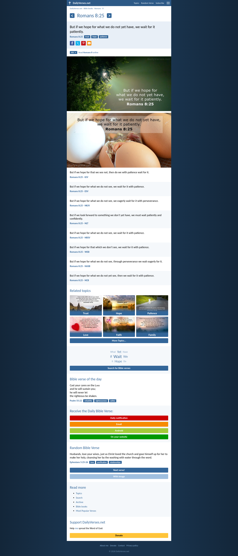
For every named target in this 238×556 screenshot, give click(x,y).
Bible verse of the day (86, 379)
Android (119, 430)
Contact (121, 545)
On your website (119, 436)
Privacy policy (132, 545)
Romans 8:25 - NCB (79, 280)
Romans (97, 8)
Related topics (80, 290)
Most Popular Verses (86, 510)
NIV (73, 52)
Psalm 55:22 (76, 400)
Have (125, 351)
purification (102, 462)
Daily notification (118, 418)
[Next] (109, 15)
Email (119, 424)
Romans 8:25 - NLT (79, 223)
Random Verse (147, 3)
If (111, 357)
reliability (88, 401)
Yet (119, 352)
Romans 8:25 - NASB (80, 266)
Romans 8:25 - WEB (79, 251)
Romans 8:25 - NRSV (80, 237)
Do (125, 361)
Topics (136, 3)
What (113, 351)
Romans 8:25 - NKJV (80, 205)
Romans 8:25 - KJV (79, 177)
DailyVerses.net (76, 8)
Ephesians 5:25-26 (79, 462)
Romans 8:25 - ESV (79, 191)
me (76, 528)
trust (87, 37)
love (92, 462)
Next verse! (119, 470)
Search (79, 497)
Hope (118, 361)
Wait (118, 356)
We (125, 357)
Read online (88, 52)
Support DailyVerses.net (87, 522)
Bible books (88, 8)
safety (112, 401)
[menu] (168, 4)
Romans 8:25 (76, 36)
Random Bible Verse (84, 448)
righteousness (101, 401)
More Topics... (119, 340)
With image (119, 476)
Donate (119, 535)
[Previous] (72, 15)
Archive (79, 502)
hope (94, 37)
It (112, 361)
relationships (115, 462)
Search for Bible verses (119, 368)
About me (104, 545)
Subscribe (160, 3)
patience (103, 37)
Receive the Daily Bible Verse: (91, 411)
